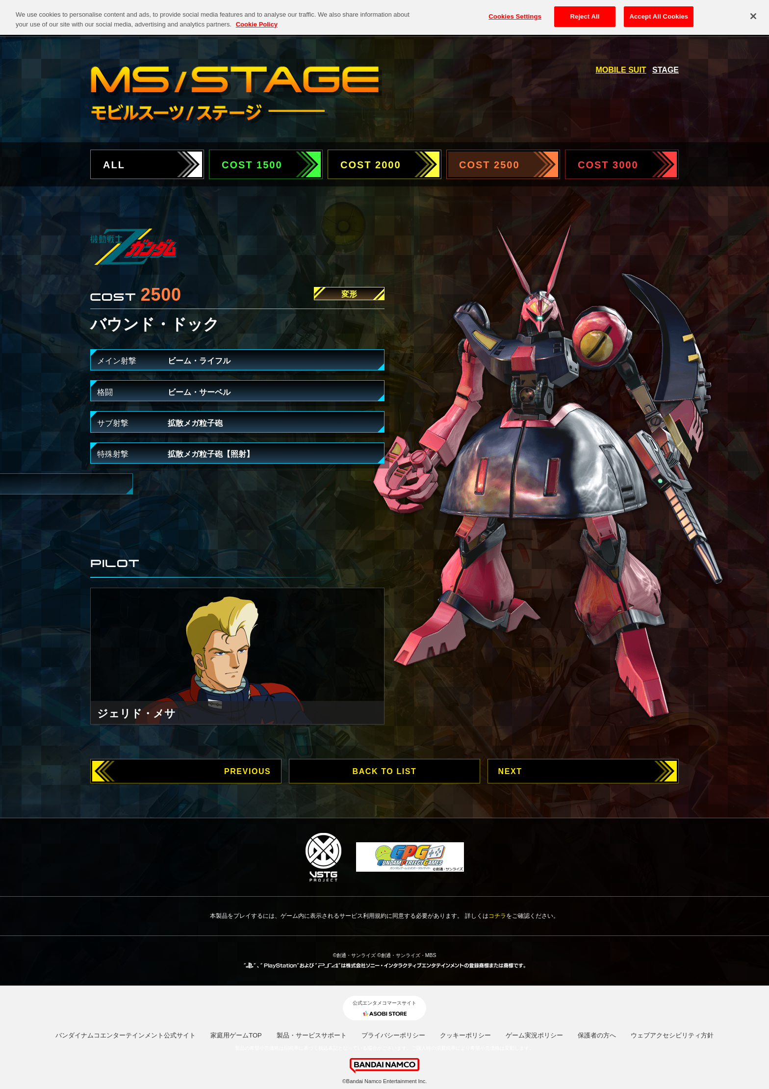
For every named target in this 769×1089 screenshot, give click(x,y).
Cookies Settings (514, 11)
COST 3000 (608, 164)
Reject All (585, 11)
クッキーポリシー (465, 1035)
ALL (114, 164)
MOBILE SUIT (621, 70)
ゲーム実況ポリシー (534, 1035)
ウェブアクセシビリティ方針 (672, 1035)
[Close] (753, 11)
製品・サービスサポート (312, 1035)
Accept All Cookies (658, 11)
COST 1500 (252, 164)
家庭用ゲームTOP (236, 1035)
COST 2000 (370, 164)
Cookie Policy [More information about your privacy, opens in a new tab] (257, 19)
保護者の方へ (597, 1035)
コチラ (497, 915)
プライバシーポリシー (393, 1035)
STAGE (665, 70)
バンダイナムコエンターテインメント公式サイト (125, 1035)
